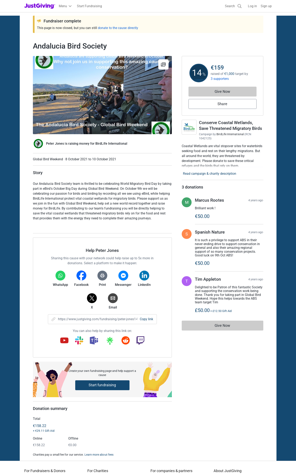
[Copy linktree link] (110, 341)
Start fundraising (102, 385)
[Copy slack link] (79, 340)
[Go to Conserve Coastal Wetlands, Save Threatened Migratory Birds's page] (189, 127)
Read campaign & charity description (209, 174)
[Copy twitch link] (140, 340)
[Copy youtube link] (64, 340)
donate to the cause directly (118, 28)
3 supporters (220, 79)
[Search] (233, 6)
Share (222, 104)
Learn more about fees (98, 454)
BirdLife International (230, 134)
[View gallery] (163, 64)
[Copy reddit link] (125, 340)
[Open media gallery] (102, 95)
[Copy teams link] (94, 340)
